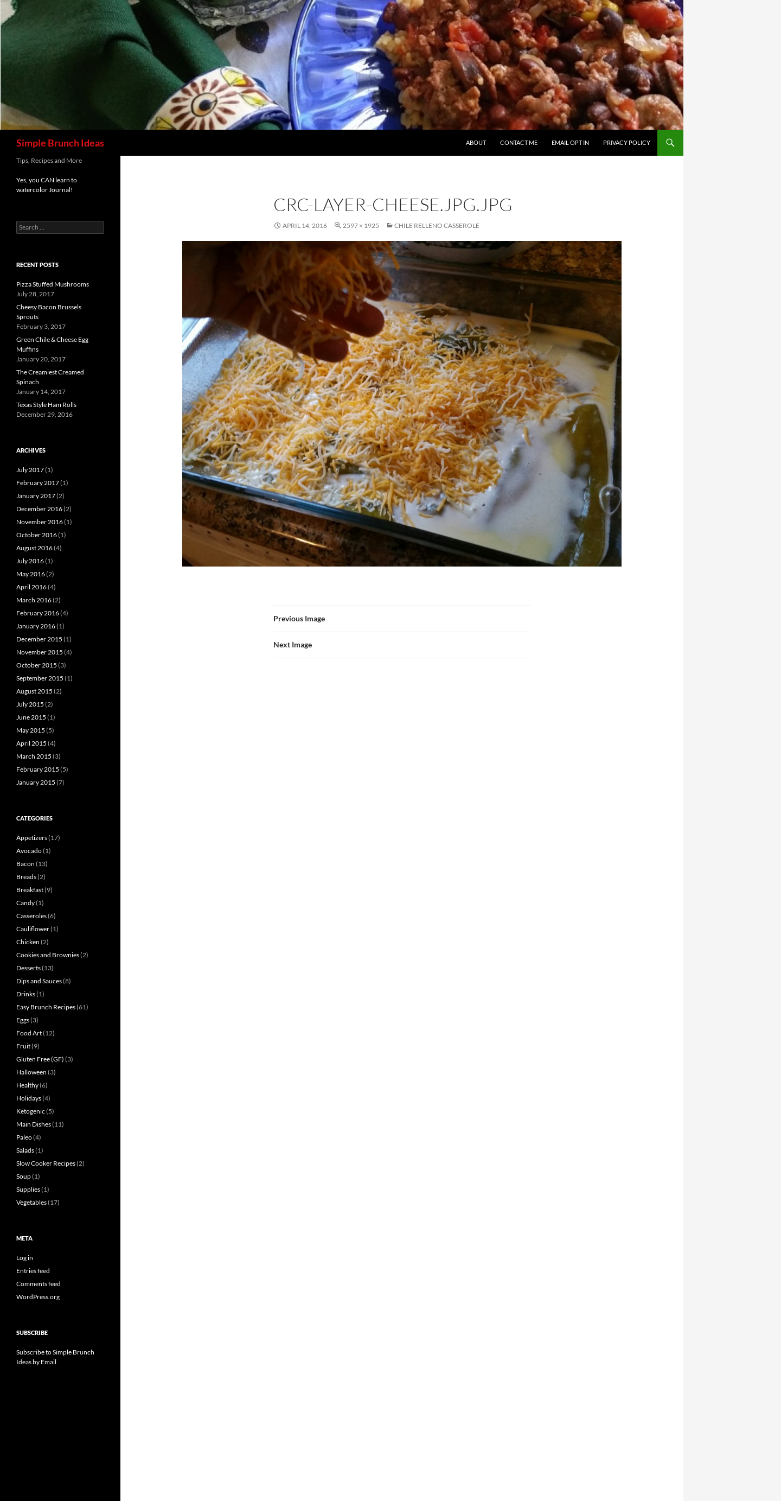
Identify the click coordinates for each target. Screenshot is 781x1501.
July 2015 (30, 704)
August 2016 (34, 548)
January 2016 (35, 626)
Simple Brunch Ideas (60, 143)
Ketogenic (30, 1111)
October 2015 (36, 665)
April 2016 (31, 587)
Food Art (29, 1033)
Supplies (28, 1189)
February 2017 (37, 483)
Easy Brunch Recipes (45, 1007)
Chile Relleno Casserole (436, 225)
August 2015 (34, 691)
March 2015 (34, 756)
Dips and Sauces (39, 981)
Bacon (25, 864)
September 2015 (39, 678)
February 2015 (37, 769)
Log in (24, 1258)
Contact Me (518, 142)
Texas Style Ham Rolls (46, 404)
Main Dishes (33, 1124)
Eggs (22, 1020)
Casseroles (31, 916)
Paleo (24, 1137)
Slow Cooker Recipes (45, 1163)
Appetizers (31, 838)
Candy (25, 903)
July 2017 (30, 470)
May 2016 (30, 574)
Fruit (23, 1046)
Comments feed (38, 1284)
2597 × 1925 (361, 225)
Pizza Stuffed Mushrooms (52, 284)
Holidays (28, 1098)
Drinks (25, 994)
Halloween (31, 1072)
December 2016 (39, 509)
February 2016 (37, 613)
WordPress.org (38, 1297)
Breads (26, 877)
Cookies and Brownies (47, 955)
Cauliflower (32, 929)
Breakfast (29, 890)
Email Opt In (570, 142)
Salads (25, 1150)
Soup (23, 1176)
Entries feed (33, 1271)
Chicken (28, 942)
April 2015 (31, 743)
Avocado (29, 851)
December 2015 (39, 639)
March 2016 (34, 600)
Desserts (28, 968)
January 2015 (35, 782)
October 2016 (36, 535)
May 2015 (30, 730)
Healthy (27, 1085)
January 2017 (35, 496)
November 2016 (39, 522)
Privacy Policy (626, 142)
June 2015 (31, 717)
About (476, 142)
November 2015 (39, 652)
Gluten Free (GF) (40, 1059)
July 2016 (30, 561)
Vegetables (31, 1202)
